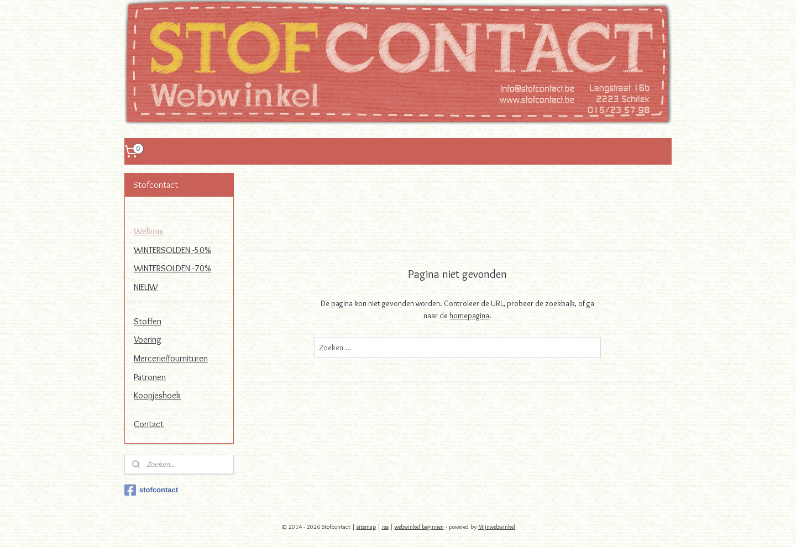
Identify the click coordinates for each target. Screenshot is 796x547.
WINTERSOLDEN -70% (172, 268)
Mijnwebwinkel (496, 526)
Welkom (149, 231)
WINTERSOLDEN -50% (172, 250)
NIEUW (146, 287)
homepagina (469, 315)
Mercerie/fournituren (171, 358)
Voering (147, 339)
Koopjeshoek (157, 395)
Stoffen (147, 321)
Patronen (150, 377)
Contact (149, 424)
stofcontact (151, 490)
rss (385, 526)
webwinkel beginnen (419, 526)
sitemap (366, 526)
